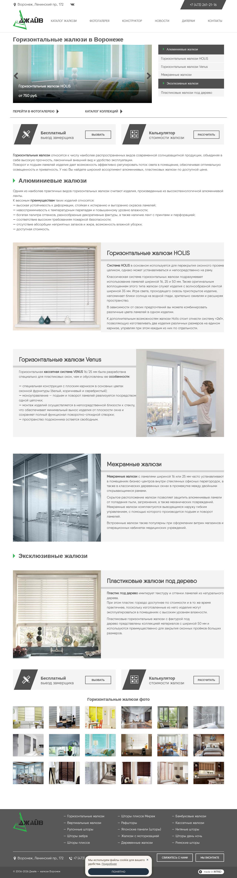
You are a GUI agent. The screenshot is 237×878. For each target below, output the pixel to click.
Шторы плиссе (78, 842)
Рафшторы (129, 823)
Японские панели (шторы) (141, 829)
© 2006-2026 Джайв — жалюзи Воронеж (36, 871)
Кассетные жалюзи (190, 823)
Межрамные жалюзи (176, 75)
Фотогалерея (99, 21)
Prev (17, 75)
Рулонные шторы (80, 829)
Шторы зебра (77, 836)
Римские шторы (188, 842)
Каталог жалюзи (64, 21)
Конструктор (132, 21)
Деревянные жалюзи (137, 842)
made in (212, 871)
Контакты (215, 21)
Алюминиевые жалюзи (182, 49)
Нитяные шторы (187, 829)
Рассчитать (206, 134)
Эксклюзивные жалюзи (182, 83)
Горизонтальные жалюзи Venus (184, 67)
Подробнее (109, 864)
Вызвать (98, 134)
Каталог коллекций (101, 111)
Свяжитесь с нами (175, 857)
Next (149, 75)
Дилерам (188, 21)
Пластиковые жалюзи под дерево (186, 92)
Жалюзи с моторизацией (140, 836)
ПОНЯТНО (118, 871)
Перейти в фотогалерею (33, 111)
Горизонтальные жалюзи (85, 816)
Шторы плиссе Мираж (138, 816)
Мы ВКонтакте (210, 857)
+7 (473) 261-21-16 (203, 5)
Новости (162, 21)
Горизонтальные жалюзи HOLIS (184, 58)
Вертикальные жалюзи (84, 823)
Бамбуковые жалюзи (191, 816)
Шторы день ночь (189, 836)
